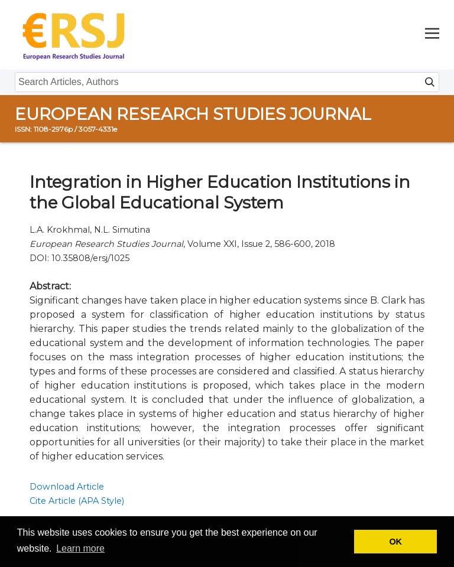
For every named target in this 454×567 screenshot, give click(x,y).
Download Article (67, 486)
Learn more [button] (80, 548)
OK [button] (395, 541)
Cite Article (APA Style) (77, 501)
